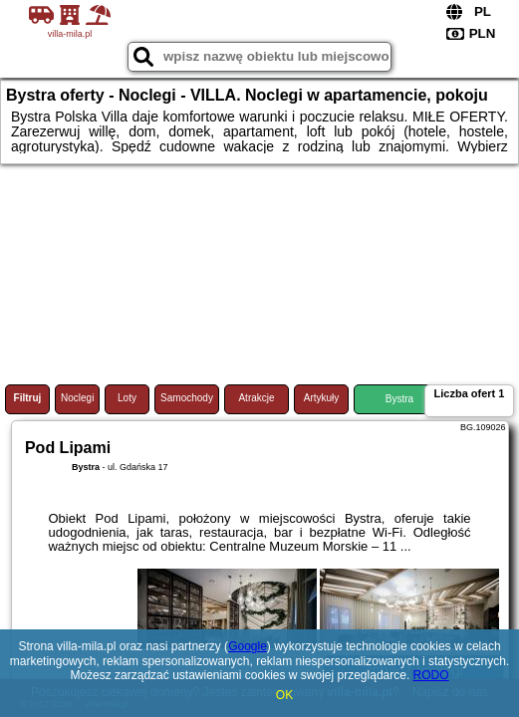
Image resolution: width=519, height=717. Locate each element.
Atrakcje (256, 397)
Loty (127, 397)
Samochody (186, 397)
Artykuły (322, 397)
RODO (431, 675)
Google (247, 646)
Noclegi (77, 397)
